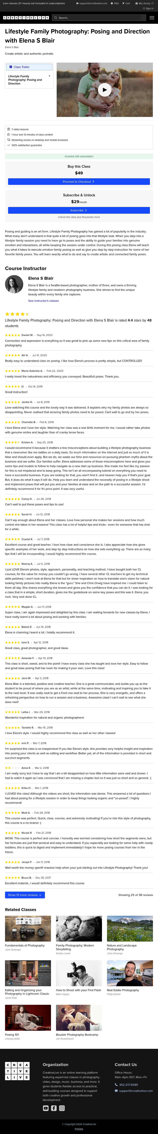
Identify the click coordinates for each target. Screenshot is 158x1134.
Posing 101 (12, 1034)
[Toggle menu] (152, 18)
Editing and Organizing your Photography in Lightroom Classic (27, 992)
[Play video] (105, 90)
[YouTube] (46, 1108)
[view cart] (127, 3)
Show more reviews (25, 895)
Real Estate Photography (123, 990)
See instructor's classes (43, 301)
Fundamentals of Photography (25, 945)
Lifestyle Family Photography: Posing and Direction (25, 79)
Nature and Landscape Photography (122, 947)
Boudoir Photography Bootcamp (77, 1034)
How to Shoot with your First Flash (78, 990)
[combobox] (99, 18)
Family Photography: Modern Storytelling (75, 947)
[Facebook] (54, 1108)
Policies (79, 1129)
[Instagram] (62, 1108)
